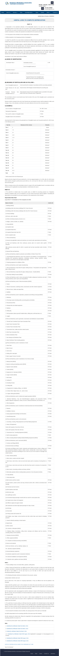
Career (40, 653)
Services (15, 12)
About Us (8, 12)
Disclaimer (53, 653)
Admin (48, 12)
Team (21, 12)
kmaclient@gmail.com (49, 9)
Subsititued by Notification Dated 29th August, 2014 (19, 633)
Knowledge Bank (29, 12)
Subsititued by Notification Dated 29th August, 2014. (18, 638)
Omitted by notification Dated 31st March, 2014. (17, 631)
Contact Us (55, 12)
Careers (42, 12)
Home (2, 12)
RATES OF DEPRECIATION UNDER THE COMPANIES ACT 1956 (19, 644)
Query (37, 12)
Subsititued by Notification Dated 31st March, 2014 (17, 625)
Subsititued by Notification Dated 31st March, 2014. (17, 628)
